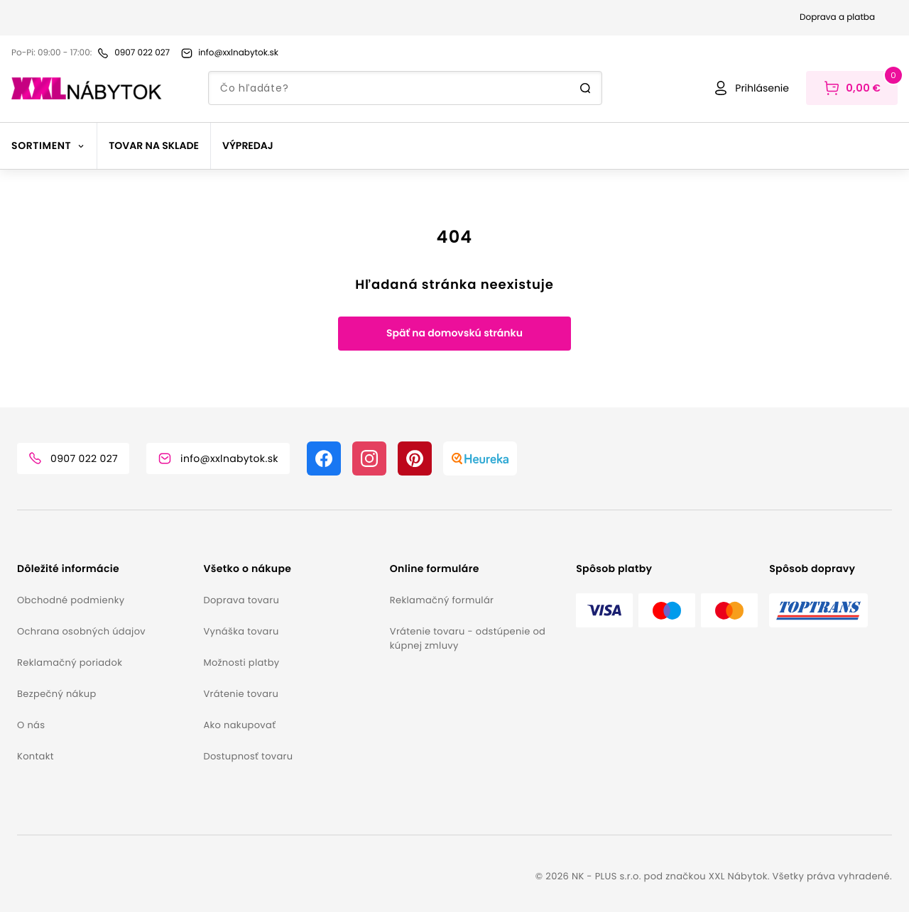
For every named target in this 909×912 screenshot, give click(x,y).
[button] (104, 568)
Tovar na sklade (154, 145)
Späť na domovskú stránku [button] (454, 333)
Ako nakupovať (239, 725)
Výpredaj (247, 145)
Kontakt (35, 756)
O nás (31, 725)
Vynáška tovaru (240, 631)
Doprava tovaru (241, 600)
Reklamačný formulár (442, 600)
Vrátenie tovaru (240, 694)
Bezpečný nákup (57, 694)
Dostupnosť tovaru (248, 756)
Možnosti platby (241, 662)
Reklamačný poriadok (69, 662)
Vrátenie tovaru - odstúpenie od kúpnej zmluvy (467, 638)
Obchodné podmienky (70, 600)
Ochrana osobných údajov (81, 631)
